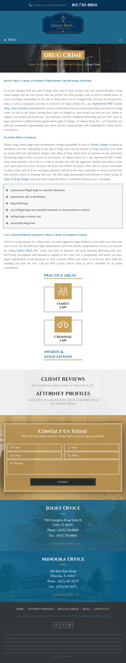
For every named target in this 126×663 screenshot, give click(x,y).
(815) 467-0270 (68, 581)
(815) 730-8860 (68, 530)
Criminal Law (63, 324)
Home (20, 609)
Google (63, 625)
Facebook (56, 625)
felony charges (99, 144)
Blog (86, 609)
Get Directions (63, 544)
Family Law (63, 291)
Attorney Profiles (41, 609)
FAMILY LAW (63, 305)
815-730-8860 (84, 5)
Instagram (70, 625)
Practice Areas (68, 609)
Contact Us (102, 609)
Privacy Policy (103, 616)
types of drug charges (16, 179)
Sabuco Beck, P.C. (28, 250)
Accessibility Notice (86, 616)
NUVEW (72, 616)
